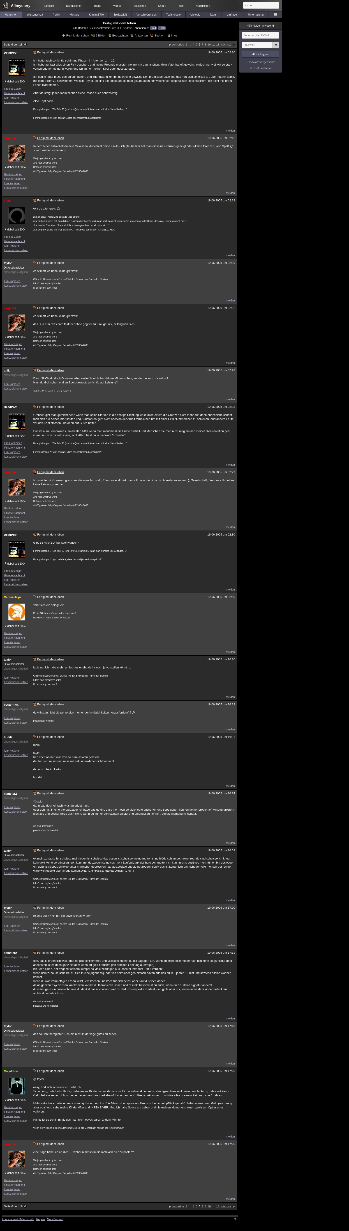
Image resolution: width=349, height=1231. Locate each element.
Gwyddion (11, 1071)
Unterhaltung (256, 14)
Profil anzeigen (13, 88)
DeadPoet (10, 52)
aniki (7, 370)
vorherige (178, 44)
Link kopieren (12, 97)
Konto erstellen (263, 68)
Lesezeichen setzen (16, 102)
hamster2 (10, 793)
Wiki (181, 5)
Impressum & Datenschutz (18, 1219)
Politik (56, 14)
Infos (174, 35)
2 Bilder (101, 35)
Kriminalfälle (96, 14)
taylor (8, 263)
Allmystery (20, 6)
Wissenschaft (35, 14)
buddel (9, 737)
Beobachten (120, 35)
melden (230, 130)
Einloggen (262, 54)
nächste (226, 44)
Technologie (173, 14)
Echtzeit (49, 5)
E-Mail (162, 28)
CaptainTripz (12, 597)
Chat (162, 5)
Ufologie (195, 14)
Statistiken (140, 5)
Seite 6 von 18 (15, 44)
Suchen (159, 35)
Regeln (40, 1219)
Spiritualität (120, 14)
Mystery (74, 14)
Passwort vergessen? (261, 62)
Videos (117, 5)
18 (217, 44)
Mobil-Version (55, 1219)
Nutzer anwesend (260, 25)
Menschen (11, 14)
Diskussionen (74, 5)
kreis (7, 200)
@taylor (38, 801)
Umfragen (232, 14)
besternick (11, 704)
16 (209, 44)
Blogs (97, 5)
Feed (153, 28)
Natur (213, 14)
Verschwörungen (146, 14)
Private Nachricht (14, 93)
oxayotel (10, 138)
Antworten (141, 35)
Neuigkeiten (203, 5)
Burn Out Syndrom (121, 27)
